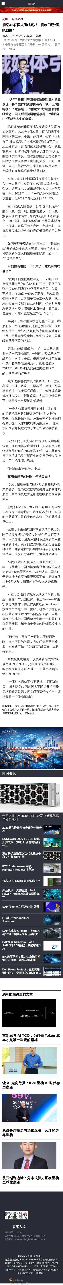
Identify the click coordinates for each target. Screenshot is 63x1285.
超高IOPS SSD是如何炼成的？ (21, 881)
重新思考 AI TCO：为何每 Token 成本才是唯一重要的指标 (31, 1038)
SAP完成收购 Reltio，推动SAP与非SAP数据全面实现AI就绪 (21, 932)
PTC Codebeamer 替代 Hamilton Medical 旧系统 (18, 868)
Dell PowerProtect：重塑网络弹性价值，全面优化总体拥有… (21, 971)
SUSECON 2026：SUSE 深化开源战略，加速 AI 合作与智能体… (21, 842)
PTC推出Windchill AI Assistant (15, 919)
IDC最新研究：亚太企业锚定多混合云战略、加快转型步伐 (21, 958)
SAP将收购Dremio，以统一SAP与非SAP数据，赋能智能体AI (21, 945)
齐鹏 (38, 36)
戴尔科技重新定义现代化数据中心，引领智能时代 (21, 855)
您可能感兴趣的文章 (17, 994)
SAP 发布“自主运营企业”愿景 (20, 906)
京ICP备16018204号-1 (18, 1266)
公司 (5, 19)
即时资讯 (9, 774)
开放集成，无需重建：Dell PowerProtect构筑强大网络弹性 (20, 894)
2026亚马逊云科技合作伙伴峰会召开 (22, 829)
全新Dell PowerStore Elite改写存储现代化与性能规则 (30, 817)
